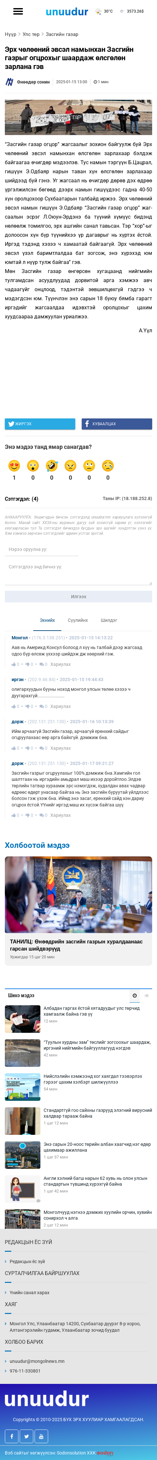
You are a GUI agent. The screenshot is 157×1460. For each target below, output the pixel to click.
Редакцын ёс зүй (27, 1261)
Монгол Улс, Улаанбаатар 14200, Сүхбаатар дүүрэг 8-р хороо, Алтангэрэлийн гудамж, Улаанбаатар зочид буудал (75, 1327)
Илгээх (78, 596)
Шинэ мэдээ (21, 995)
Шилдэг (109, 620)
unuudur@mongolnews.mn (37, 1361)
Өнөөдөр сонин (33, 82)
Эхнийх (47, 620)
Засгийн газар (62, 34)
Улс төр (31, 34)
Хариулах (60, 664)
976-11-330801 (25, 1371)
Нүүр (10, 34)
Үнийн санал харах (29, 1292)
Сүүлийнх (78, 620)
